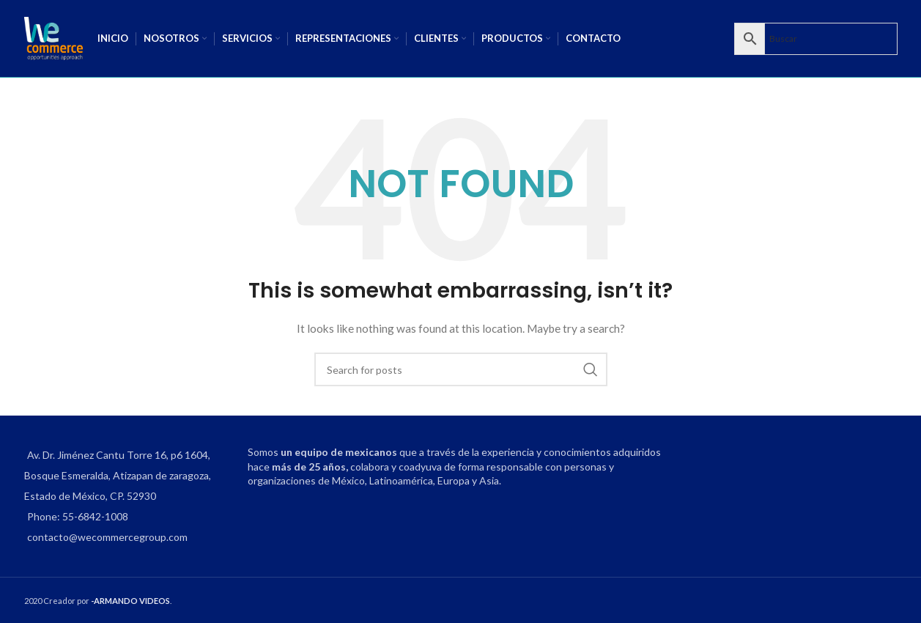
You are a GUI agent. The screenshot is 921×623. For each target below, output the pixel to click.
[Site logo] (53, 37)
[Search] (460, 369)
